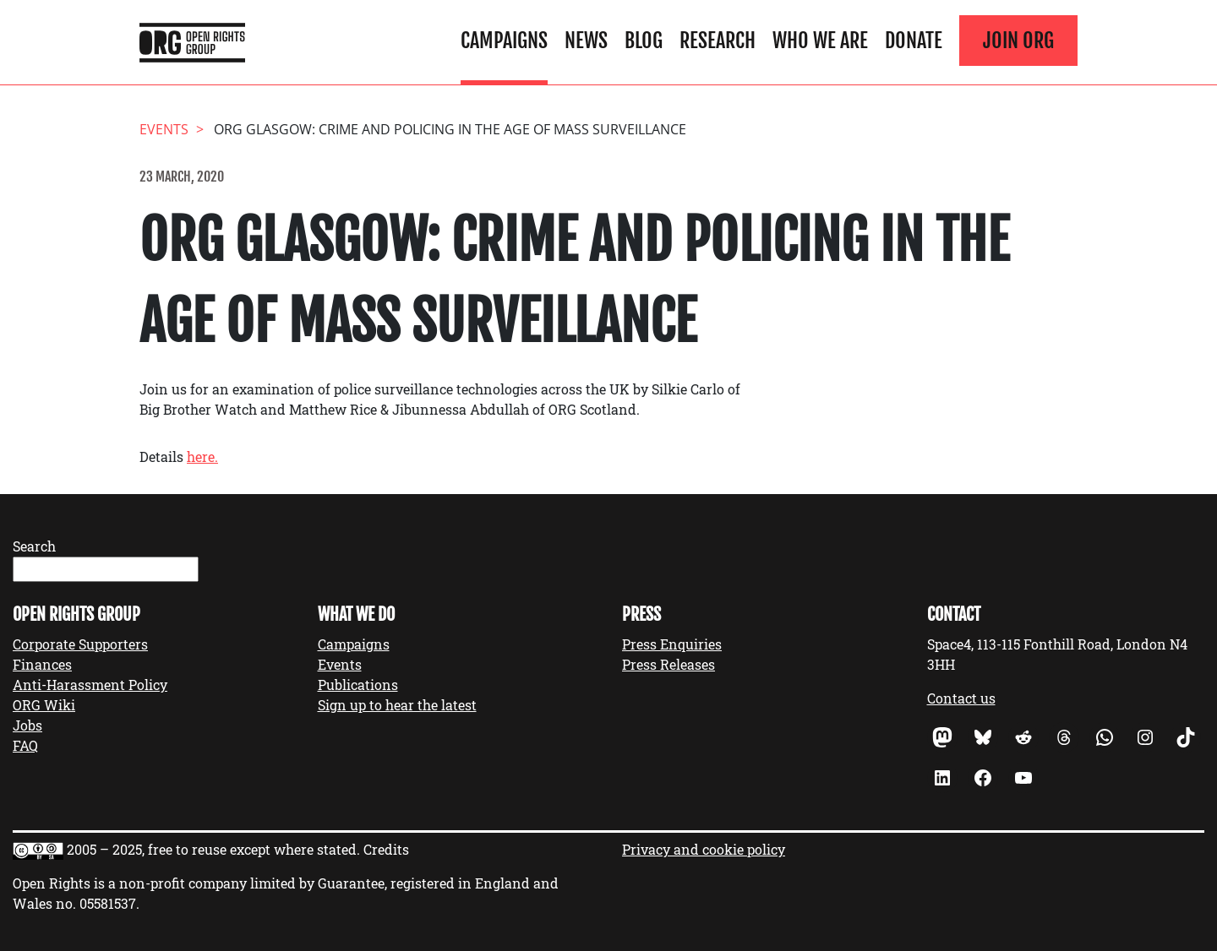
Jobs (27, 725)
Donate (913, 40)
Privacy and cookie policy (703, 849)
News (586, 40)
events (163, 129)
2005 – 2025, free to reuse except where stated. (213, 849)
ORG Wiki (44, 705)
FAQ (25, 745)
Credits (386, 849)
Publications (358, 684)
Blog (644, 40)
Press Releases (668, 664)
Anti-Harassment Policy (90, 684)
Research (717, 40)
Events (340, 664)
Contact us (961, 698)
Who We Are (820, 40)
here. (202, 456)
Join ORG (1018, 40)
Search (34, 546)
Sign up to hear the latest (397, 705)
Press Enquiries (672, 644)
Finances (42, 664)
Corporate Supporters (80, 644)
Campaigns (504, 40)
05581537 (107, 903)
